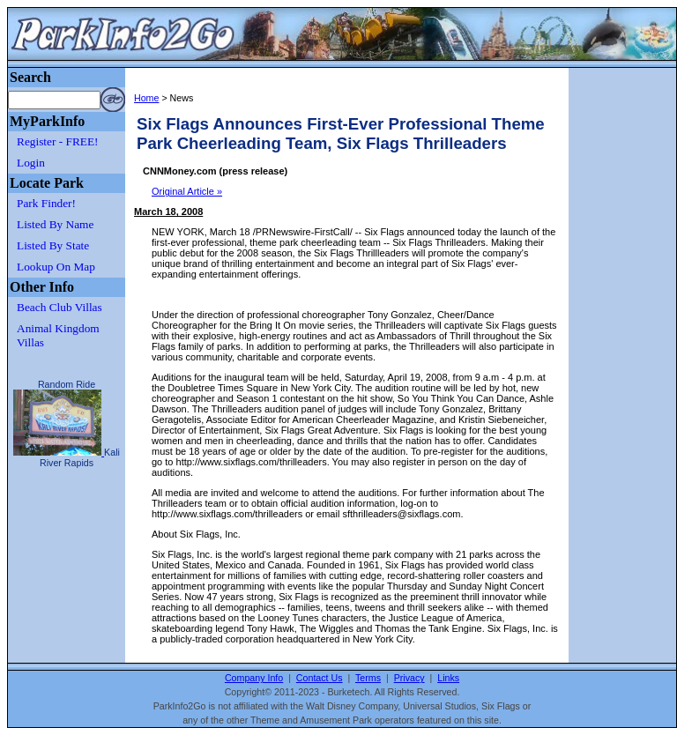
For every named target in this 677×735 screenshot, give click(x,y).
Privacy (409, 677)
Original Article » (187, 191)
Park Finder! (46, 203)
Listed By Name (55, 224)
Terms (368, 677)
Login (31, 162)
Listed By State (53, 245)
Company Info (254, 677)
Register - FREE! (58, 141)
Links (448, 677)
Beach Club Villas (59, 307)
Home (146, 98)
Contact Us (319, 677)
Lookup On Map (56, 266)
